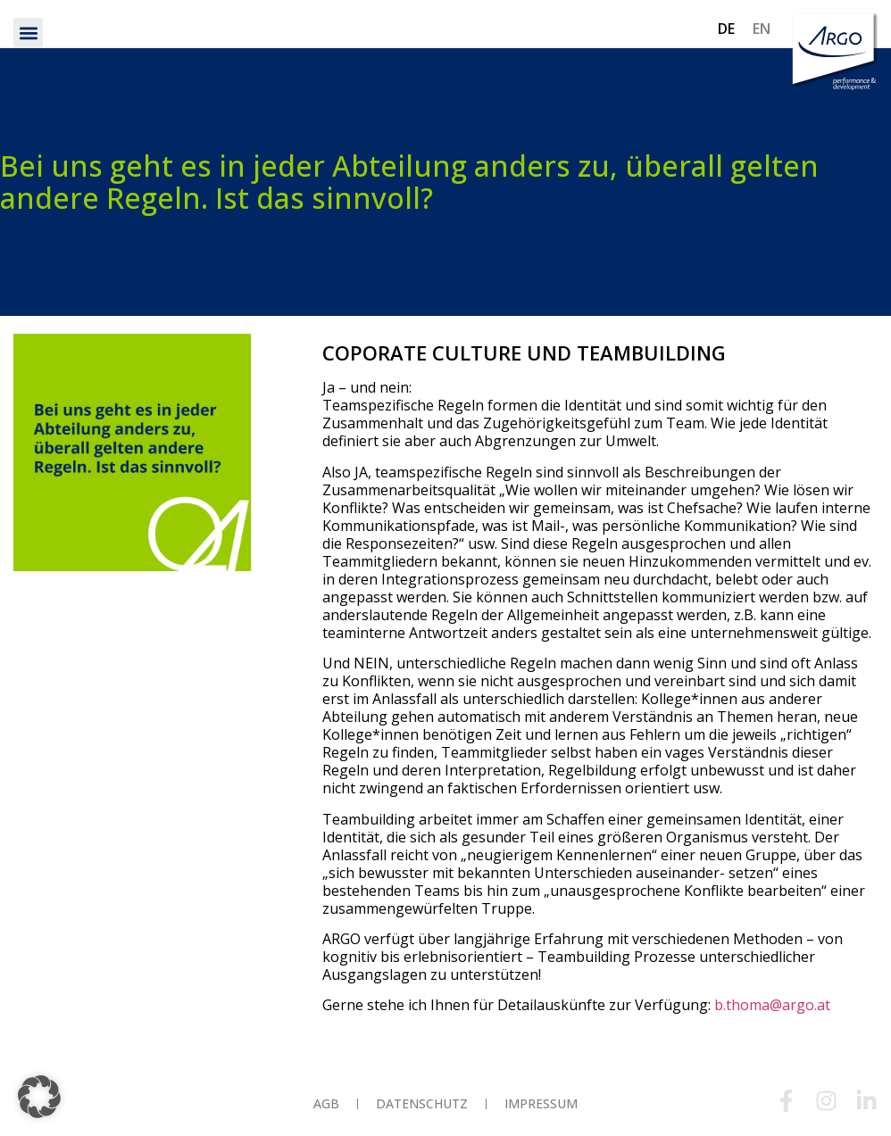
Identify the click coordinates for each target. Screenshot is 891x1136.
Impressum (541, 1103)
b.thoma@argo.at (772, 1005)
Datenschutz (422, 1103)
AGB (326, 1103)
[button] (28, 32)
